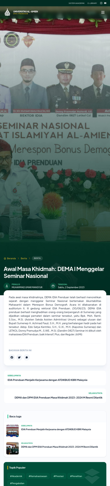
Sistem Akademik (77, 3)
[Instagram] (101, 3)
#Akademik (16, 476)
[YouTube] (105, 3)
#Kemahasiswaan (38, 476)
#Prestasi (59, 476)
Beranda (10, 258)
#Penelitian (76, 476)
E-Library (92, 3)
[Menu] (103, 12)
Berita (24, 258)
